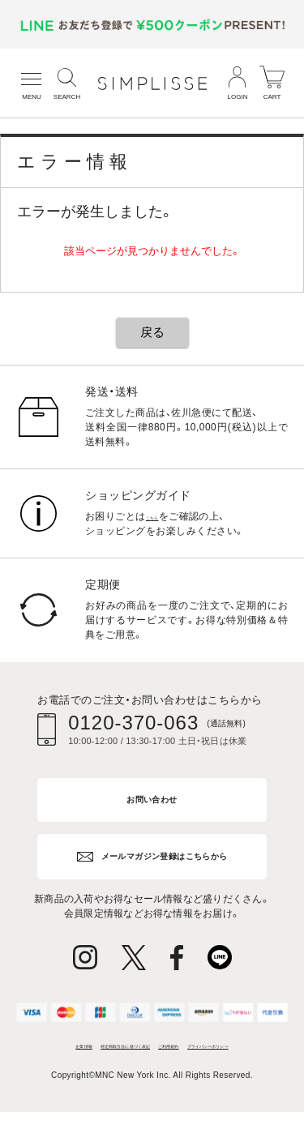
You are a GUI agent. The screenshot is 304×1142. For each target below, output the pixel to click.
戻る (152, 332)
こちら (161, 516)
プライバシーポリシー (151, 1071)
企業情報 (55, 1052)
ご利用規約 (235, 1052)
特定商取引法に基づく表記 (143, 1052)
